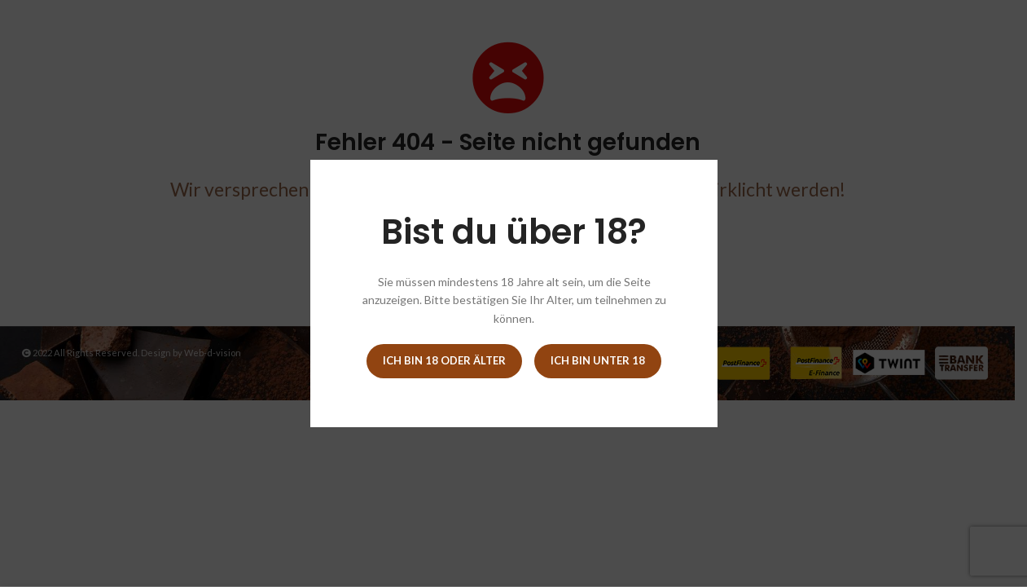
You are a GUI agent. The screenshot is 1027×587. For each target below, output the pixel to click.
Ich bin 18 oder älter (444, 360)
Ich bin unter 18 (598, 360)
